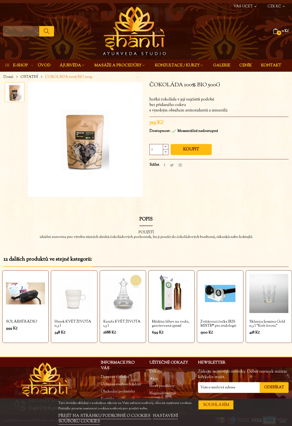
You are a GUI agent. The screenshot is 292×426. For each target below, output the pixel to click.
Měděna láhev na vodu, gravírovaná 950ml (170, 324)
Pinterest (180, 165)
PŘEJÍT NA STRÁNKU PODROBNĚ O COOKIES (104, 416)
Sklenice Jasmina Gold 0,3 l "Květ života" (267, 324)
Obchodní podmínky (118, 391)
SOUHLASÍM (216, 405)
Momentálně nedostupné (197, 131)
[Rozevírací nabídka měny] (277, 4)
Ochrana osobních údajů (121, 384)
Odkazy (155, 371)
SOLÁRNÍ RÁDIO (21, 322)
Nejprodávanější (162, 393)
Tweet (172, 165)
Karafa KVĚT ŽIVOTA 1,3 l (122, 324)
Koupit (191, 150)
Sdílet (165, 165)
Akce (153, 378)
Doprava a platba (115, 377)
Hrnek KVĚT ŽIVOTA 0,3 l (73, 324)
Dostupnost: (159, 131)
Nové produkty (162, 386)
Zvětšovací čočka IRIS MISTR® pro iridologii (218, 324)
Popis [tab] (146, 220)
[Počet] (156, 149)
